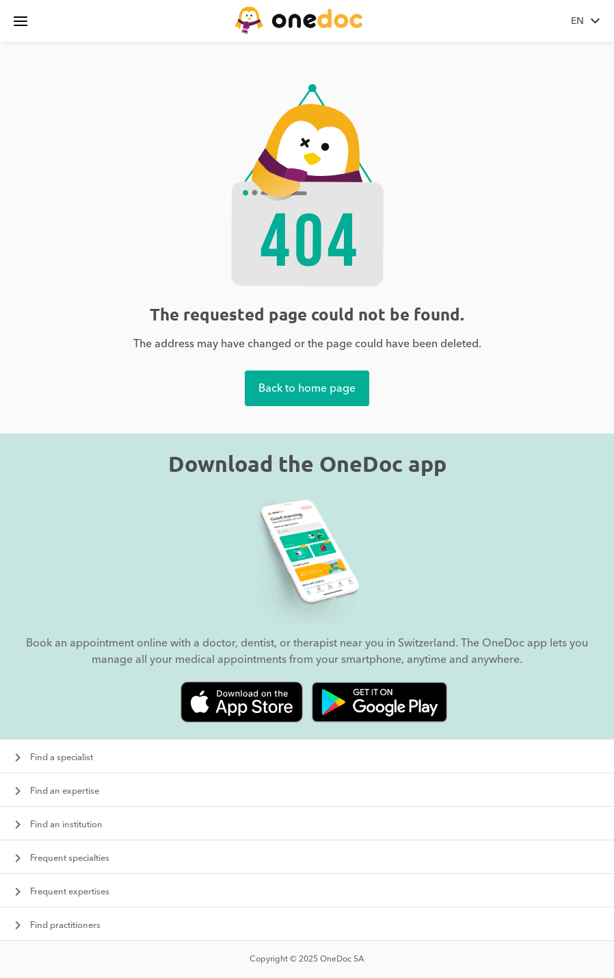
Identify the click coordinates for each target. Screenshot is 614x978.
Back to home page (307, 388)
